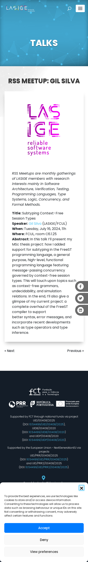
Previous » (75, 350)
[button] (81, 488)
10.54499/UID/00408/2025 (46, 424)
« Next (10, 350)
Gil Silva (35, 223)
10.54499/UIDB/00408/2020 (47, 432)
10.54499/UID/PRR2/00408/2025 (47, 467)
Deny (44, 540)
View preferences (44, 551)
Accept (44, 528)
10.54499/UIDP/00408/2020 (47, 440)
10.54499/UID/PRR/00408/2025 (47, 459)
